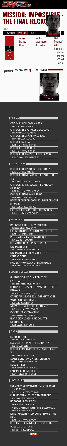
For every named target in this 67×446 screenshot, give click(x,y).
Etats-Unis (23, 43)
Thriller (41, 45)
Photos (22, 33)
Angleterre (25, 38)
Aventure (41, 41)
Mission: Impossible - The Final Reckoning (33, 18)
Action (39, 38)
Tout (31, 33)
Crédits (11, 33)
